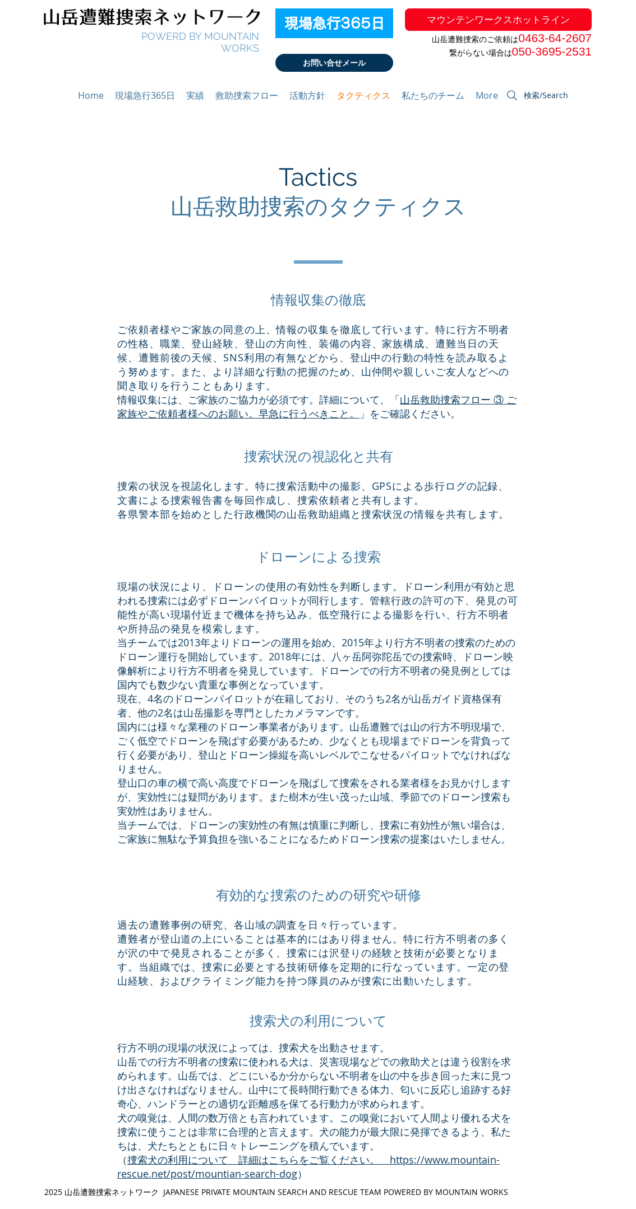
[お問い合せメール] (334, 63)
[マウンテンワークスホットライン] (498, 19)
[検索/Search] (536, 95)
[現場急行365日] (334, 23)
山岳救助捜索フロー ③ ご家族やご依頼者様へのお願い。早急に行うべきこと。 (317, 406)
